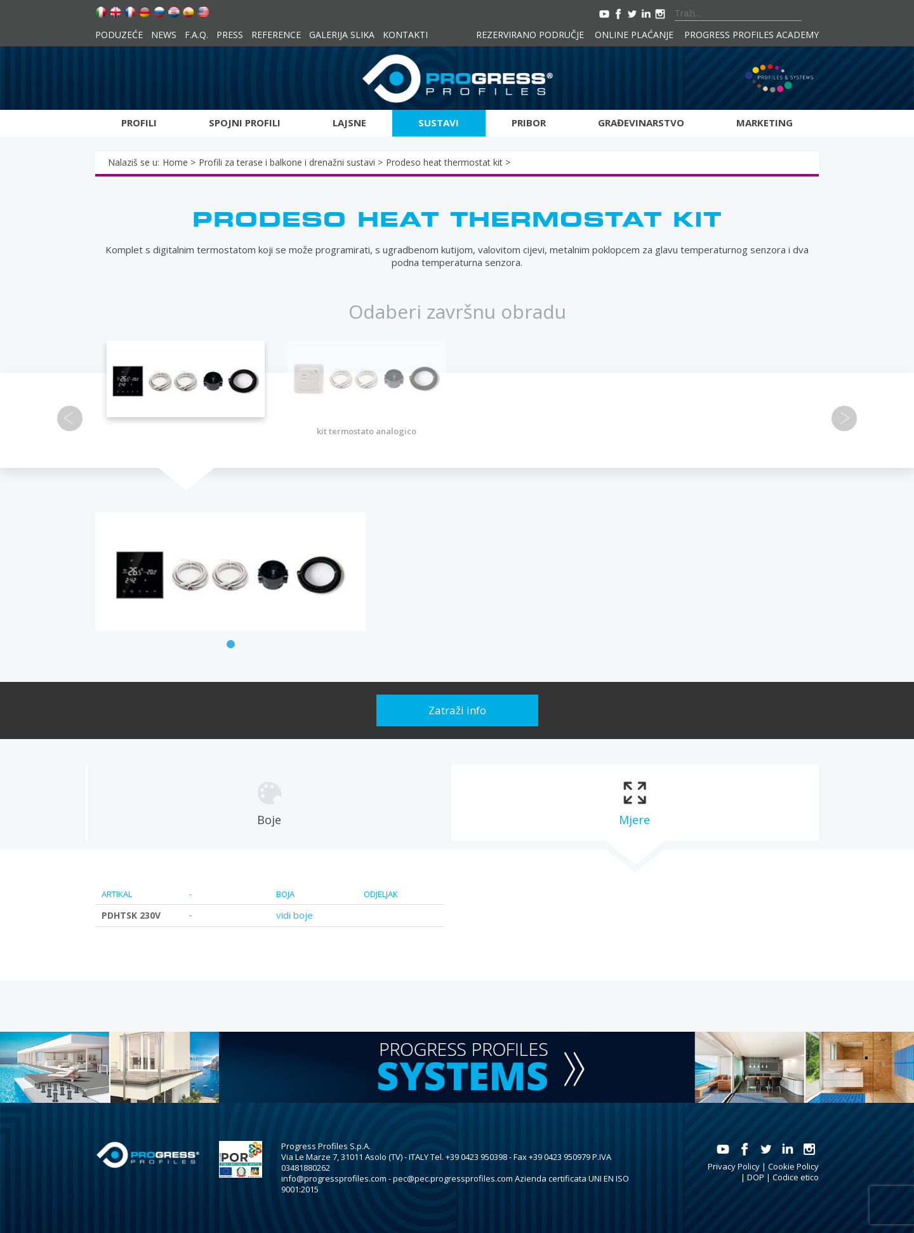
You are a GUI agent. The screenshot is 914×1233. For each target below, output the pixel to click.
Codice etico (795, 1177)
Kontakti (405, 35)
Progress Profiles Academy (751, 35)
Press (229, 35)
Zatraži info (457, 710)
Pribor (529, 122)
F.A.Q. (196, 35)
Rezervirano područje (530, 35)
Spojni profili (245, 122)
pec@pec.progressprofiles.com (453, 1178)
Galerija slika (341, 35)
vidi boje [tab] (294, 915)
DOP (755, 1177)
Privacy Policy (734, 1166)
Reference (276, 35)
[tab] (269, 802)
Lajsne (349, 122)
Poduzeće (119, 35)
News (163, 35)
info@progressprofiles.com (334, 1178)
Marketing (764, 122)
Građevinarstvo (641, 122)
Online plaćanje (634, 35)
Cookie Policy (793, 1166)
